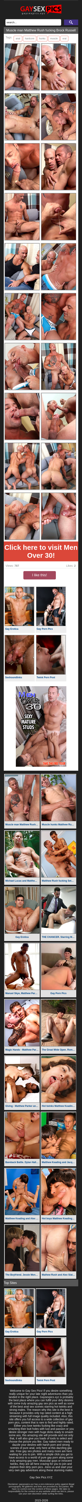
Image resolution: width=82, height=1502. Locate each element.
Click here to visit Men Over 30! (41, 551)
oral (64, 38)
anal (18, 38)
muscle (54, 38)
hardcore (29, 38)
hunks (42, 38)
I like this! (39, 575)
